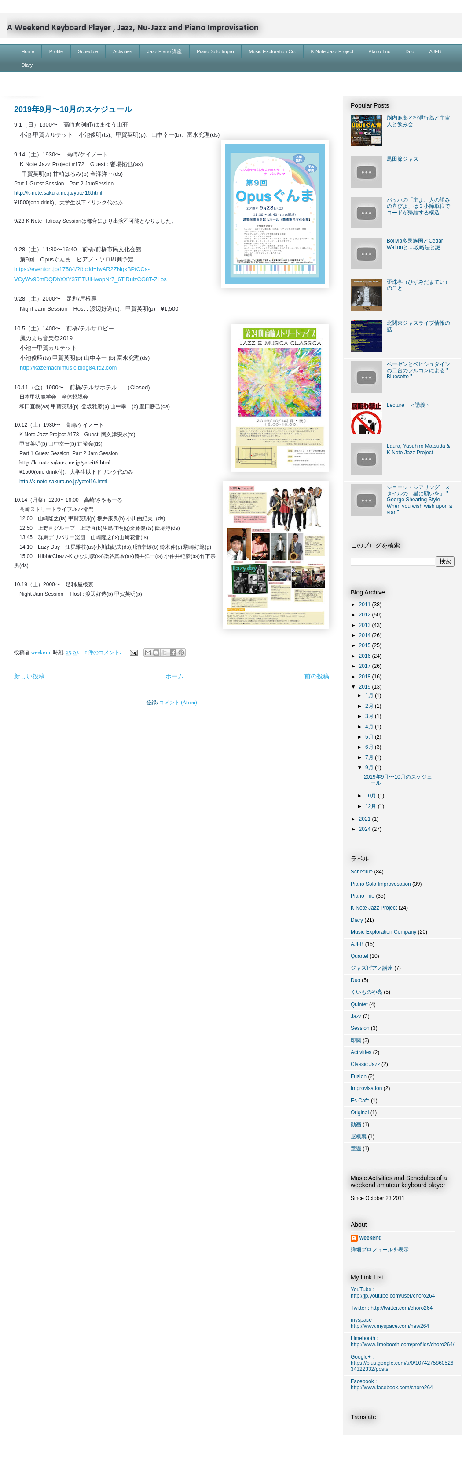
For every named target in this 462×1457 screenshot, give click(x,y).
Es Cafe (360, 1101)
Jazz (356, 1016)
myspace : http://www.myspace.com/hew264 (390, 1323)
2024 (365, 829)
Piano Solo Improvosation (381, 884)
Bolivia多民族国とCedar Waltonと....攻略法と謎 (415, 244)
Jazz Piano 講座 (164, 51)
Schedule (88, 51)
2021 (365, 819)
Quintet (359, 1004)
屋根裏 (359, 1137)
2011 (365, 605)
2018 (365, 677)
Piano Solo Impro (215, 51)
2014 (365, 635)
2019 (365, 687)
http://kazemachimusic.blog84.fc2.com (68, 367)
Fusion (359, 1076)
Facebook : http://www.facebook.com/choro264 (392, 1384)
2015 (365, 645)
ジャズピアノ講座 (372, 968)
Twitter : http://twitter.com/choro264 (392, 1308)
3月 (370, 716)
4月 (370, 727)
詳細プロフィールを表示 (380, 1250)
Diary (27, 65)
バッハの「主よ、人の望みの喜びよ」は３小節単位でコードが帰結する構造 (418, 206)
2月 (370, 706)
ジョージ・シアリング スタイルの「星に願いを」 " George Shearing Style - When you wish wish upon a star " (419, 500)
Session (360, 1028)
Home (28, 51)
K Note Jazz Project (332, 51)
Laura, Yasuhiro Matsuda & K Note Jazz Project (418, 449)
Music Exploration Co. (272, 51)
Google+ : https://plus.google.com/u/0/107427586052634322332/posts (402, 1363)
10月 (371, 796)
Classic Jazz (365, 1064)
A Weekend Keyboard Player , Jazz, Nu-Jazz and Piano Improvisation (133, 28)
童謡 (356, 1148)
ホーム (174, 676)
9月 (370, 768)
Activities (122, 51)
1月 (370, 695)
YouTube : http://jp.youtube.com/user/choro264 (393, 1293)
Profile (56, 51)
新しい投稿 (29, 676)
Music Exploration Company (383, 932)
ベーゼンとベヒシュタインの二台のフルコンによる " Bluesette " (418, 370)
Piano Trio (362, 896)
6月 (370, 747)
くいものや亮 (366, 992)
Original (360, 1112)
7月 (370, 757)
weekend (370, 1238)
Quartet (359, 956)
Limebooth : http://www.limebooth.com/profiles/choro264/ (402, 1341)
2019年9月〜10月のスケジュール (73, 109)
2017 (365, 666)
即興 (356, 1040)
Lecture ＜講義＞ (409, 405)
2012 (365, 615)
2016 (365, 656)
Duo (409, 51)
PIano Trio (379, 51)
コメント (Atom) (178, 703)
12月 (371, 806)
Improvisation (366, 1088)
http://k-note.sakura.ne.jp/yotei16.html (58, 193)
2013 (365, 625)
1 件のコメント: (103, 652)
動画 (356, 1124)
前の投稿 (316, 676)
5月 (370, 737)
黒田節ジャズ (402, 159)
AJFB (435, 51)
